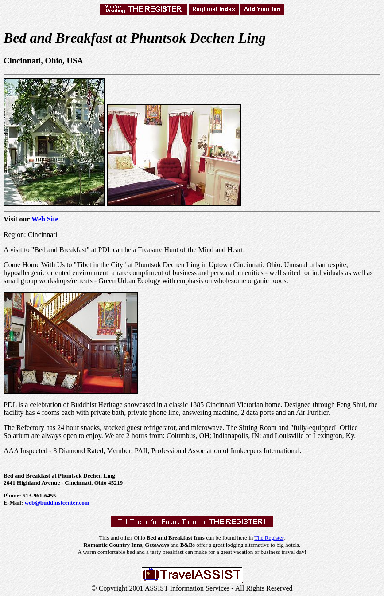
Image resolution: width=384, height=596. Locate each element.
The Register (268, 537)
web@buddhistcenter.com (57, 502)
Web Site (44, 219)
